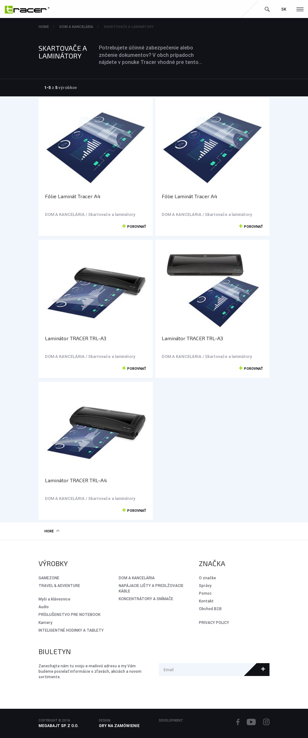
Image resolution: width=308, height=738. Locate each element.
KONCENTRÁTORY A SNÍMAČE (146, 598)
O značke (207, 577)
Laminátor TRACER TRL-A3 (75, 338)
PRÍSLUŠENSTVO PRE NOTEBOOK (69, 614)
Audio (43, 606)
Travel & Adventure (59, 585)
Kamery (45, 622)
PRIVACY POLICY (214, 622)
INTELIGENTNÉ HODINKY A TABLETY (71, 630)
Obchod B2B (210, 608)
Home (43, 26)
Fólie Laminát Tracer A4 (72, 196)
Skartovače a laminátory (129, 26)
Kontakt (206, 601)
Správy (205, 585)
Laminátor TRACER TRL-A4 (76, 480)
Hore (51, 531)
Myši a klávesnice (54, 599)
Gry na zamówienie (119, 725)
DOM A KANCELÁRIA (76, 26)
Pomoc (205, 593)
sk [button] (283, 9)
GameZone (48, 577)
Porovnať (134, 226)
